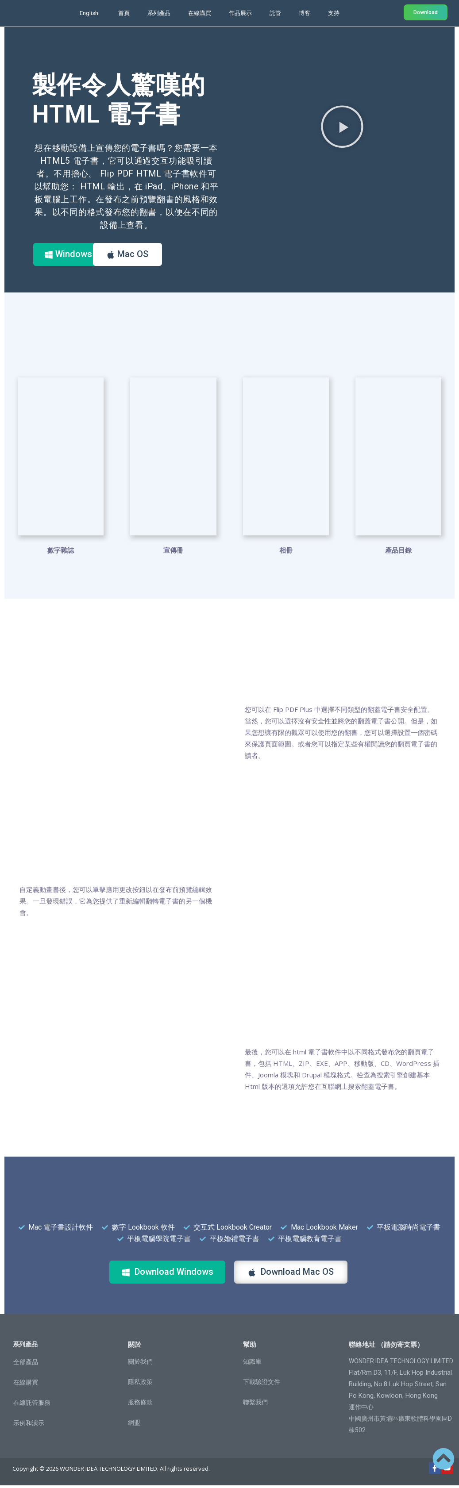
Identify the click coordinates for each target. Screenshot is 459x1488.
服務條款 (140, 1404)
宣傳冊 (173, 552)
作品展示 (240, 13)
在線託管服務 (31, 1405)
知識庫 (252, 1364)
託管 (275, 13)
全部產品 (25, 1364)
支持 (333, 13)
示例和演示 (28, 1425)
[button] (342, 126)
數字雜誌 (60, 552)
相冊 (286, 552)
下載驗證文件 (261, 1384)
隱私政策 (140, 1384)
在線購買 (199, 13)
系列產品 (158, 13)
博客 (304, 13)
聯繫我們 (255, 1404)
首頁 (124, 13)
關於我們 (140, 1364)
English (89, 13)
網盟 (134, 1425)
